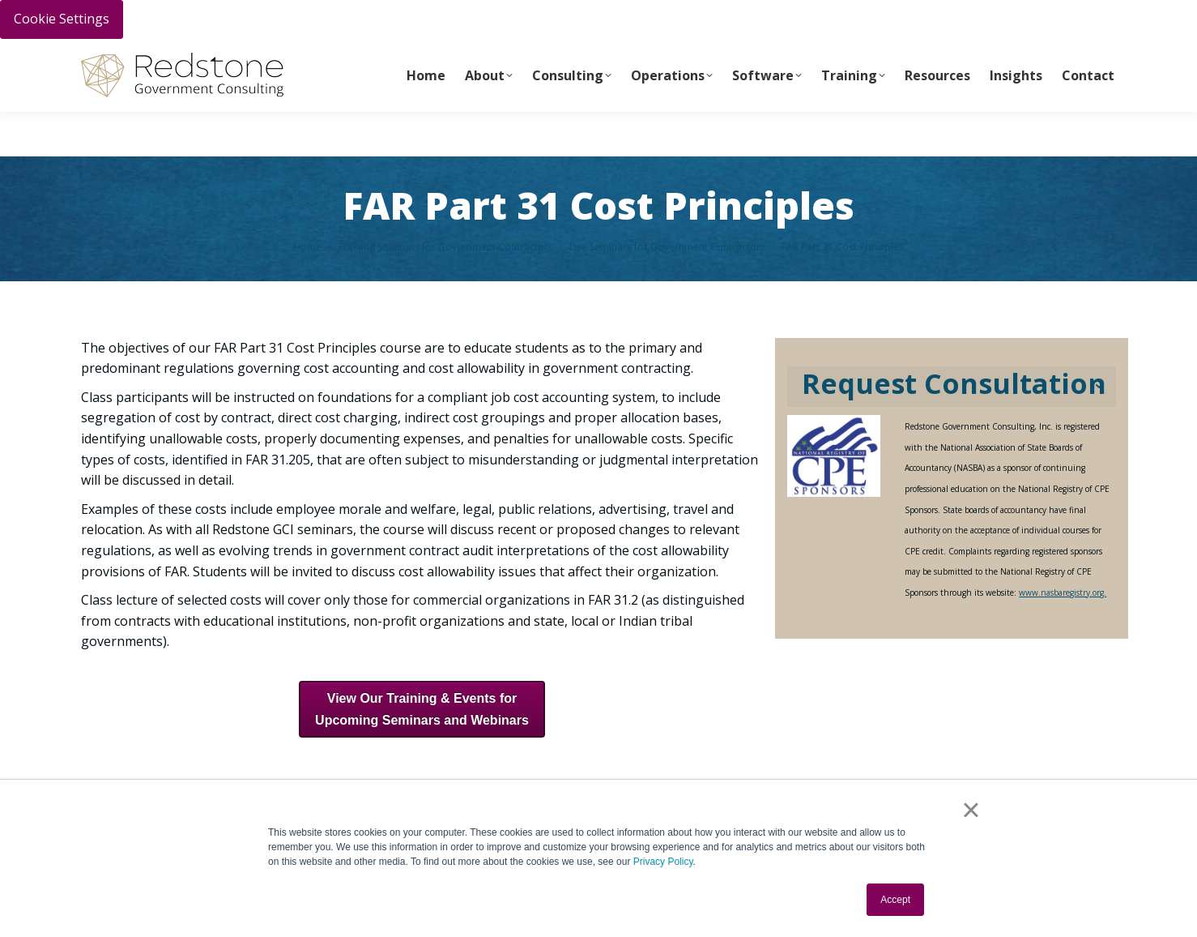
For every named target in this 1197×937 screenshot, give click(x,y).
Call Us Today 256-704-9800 (224, 57)
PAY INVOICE (111, 57)
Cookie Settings (61, 19)
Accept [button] (895, 899)
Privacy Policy (663, 861)
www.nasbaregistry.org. (1062, 592)
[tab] (951, 387)
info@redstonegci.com (373, 58)
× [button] (970, 809)
